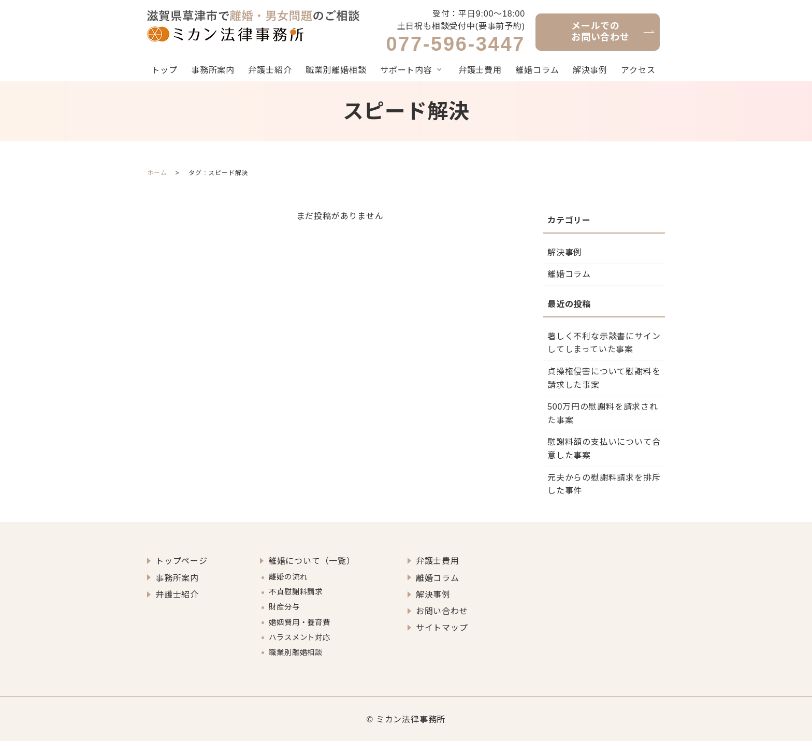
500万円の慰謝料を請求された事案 (602, 413)
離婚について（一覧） (311, 561)
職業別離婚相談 (336, 70)
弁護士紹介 (270, 70)
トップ (164, 70)
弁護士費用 (480, 70)
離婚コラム (537, 70)
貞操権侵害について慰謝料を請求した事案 (603, 378)
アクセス (638, 70)
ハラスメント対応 (299, 636)
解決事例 (590, 70)
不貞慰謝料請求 (296, 591)
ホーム (157, 173)
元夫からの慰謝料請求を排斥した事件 (603, 484)
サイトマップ (442, 627)
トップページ (181, 561)
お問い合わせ (442, 610)
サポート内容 (406, 70)
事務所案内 (213, 70)
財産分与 (284, 606)
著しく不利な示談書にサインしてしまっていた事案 (603, 343)
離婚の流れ (288, 577)
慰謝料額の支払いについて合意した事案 (603, 449)
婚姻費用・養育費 (299, 621)
